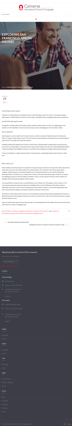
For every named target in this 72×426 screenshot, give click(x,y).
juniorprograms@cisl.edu (13, 304)
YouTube (4, 408)
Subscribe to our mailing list (10, 256)
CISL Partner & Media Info (10, 266)
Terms (4, 386)
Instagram (5, 404)
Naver (4, 411)
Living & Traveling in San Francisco (23, 211)
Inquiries (7, 296)
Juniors (4, 339)
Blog (3, 397)
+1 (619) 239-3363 (16, 285)
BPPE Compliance (7, 382)
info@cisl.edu (9, 281)
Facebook (5, 401)
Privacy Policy (6, 379)
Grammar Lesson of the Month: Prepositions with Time (46, 225)
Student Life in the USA (41, 211)
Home (3, 87)
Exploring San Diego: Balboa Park (18, 222)
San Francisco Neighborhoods (34, 213)
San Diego (5, 335)
